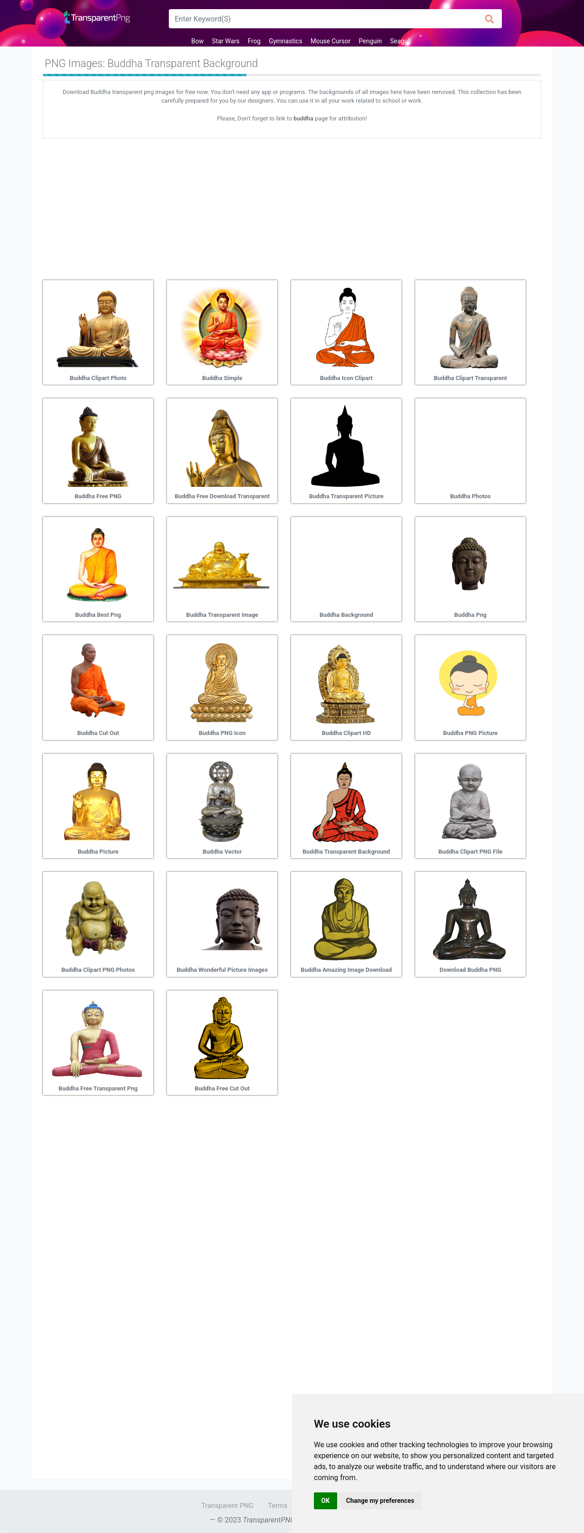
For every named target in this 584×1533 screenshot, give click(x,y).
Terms (277, 1506)
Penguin (370, 41)
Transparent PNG (227, 1506)
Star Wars (226, 41)
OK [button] (325, 1500)
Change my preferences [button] (380, 1500)
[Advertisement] (292, 206)
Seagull (400, 41)
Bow (197, 41)
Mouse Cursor (331, 41)
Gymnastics (285, 41)
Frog (254, 41)
